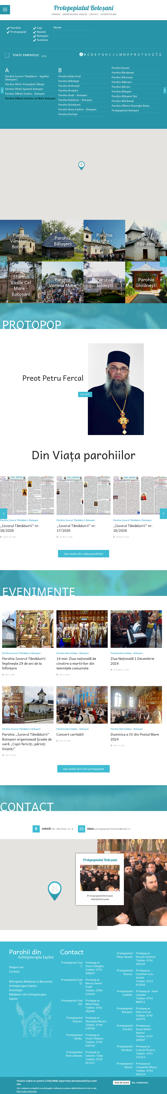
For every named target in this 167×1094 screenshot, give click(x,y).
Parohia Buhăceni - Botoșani (75, 100)
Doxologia (15, 990)
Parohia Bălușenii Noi (124, 96)
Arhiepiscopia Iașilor (74, 14)
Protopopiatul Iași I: (72, 964)
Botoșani (42, 36)
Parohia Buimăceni (69, 104)
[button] (81, 166)
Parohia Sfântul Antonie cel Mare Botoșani (30, 98)
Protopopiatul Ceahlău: (125, 993)
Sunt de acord (121, 1082)
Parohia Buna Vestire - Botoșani (77, 109)
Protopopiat (18, 32)
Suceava (42, 40)
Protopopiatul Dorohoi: (125, 1027)
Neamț (41, 32)
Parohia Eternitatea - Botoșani (72, 653)
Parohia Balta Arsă (69, 76)
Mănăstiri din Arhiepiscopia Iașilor (27, 996)
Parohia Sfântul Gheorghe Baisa (130, 105)
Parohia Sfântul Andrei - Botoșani (25, 93)
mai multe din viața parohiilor (83, 553)
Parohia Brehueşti (69, 86)
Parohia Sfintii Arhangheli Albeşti (24, 84)
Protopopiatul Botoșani (83, 8)
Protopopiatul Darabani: (125, 1048)
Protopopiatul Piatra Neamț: (74, 1054)
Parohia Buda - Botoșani (72, 95)
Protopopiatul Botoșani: (125, 1010)
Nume (57, 27)
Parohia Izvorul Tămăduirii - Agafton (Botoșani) (27, 77)
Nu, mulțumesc (140, 1082)
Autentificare (108, 14)
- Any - (23, 56)
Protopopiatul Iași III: (72, 1002)
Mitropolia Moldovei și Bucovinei (30, 981)
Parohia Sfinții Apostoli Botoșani (24, 89)
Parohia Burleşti (68, 114)
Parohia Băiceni (121, 87)
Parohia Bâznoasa (122, 77)
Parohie (15, 28)
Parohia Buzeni (121, 68)
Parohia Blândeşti (68, 81)
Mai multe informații (27, 1091)
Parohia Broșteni (68, 90)
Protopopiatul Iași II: (72, 981)
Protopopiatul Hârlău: (74, 1036)
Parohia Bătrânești (123, 101)
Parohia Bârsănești (123, 72)
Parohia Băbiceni (122, 82)
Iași (39, 28)
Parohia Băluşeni (122, 91)
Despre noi (16, 967)
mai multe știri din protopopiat (83, 768)
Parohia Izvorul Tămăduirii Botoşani (19, 520)
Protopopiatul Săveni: (125, 1065)
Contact (94, 14)
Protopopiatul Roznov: (125, 972)
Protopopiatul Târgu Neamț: (124, 955)
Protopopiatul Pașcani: (74, 1019)
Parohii (56, 14)
